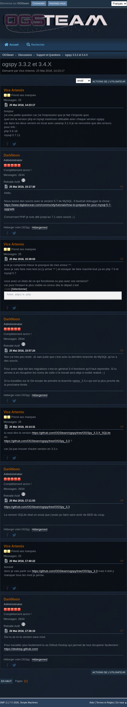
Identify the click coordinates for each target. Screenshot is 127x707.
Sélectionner (19, 289)
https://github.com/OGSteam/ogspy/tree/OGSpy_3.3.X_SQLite (71, 432)
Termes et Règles (105, 702)
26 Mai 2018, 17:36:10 (22, 630)
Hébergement (40, 227)
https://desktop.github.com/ (21, 649)
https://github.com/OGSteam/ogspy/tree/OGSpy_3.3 (37, 441)
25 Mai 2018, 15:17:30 (22, 186)
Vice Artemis (14, 90)
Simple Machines (29, 702)
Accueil (11, 44)
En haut (6, 681)
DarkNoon (12, 155)
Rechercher (35, 44)
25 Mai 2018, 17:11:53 (22, 500)
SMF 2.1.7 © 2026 (9, 702)
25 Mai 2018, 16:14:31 (22, 426)
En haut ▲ (121, 702)
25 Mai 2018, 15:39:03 (22, 258)
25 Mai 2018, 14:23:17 (22, 105)
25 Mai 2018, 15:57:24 (22, 350)
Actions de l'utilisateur (108, 81)
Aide (91, 702)
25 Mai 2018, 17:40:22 (22, 560)
